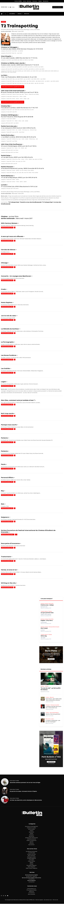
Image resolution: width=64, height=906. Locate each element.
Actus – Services (27, 1)
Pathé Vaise (6, 155)
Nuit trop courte (7, 413)
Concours (34, 1)
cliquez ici (35, 876)
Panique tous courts (9, 425)
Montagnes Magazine (31, 865)
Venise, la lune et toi (9, 570)
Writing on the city (8, 583)
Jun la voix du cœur (9, 315)
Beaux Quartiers (31, 855)
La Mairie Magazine (31, 858)
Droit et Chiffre (18, 1)
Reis (3, 504)
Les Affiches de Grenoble (31, 851)
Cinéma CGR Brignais (9, 115)
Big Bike (31, 862)
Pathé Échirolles (7, 135)
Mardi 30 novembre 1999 (7, 227)
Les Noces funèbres (9, 355)
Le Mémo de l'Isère (31, 854)
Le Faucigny (31, 859)
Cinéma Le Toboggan (9, 47)
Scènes (31, 833)
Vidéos (40, 1)
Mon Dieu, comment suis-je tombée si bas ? (18, 400)
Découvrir (26, 13)
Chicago (4, 263)
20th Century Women (9, 223)
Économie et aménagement (31, 826)
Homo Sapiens (7, 302)
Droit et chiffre (31, 829)
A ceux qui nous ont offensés (12, 236)
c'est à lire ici (51, 761)
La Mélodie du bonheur (10, 329)
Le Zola (4, 185)
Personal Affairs (7, 477)
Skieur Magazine (31, 866)
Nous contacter (31, 894)
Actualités (12, 13)
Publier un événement (31, 840)
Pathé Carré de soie (9, 126)
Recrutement (31, 844)
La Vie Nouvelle (31, 852)
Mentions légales (39, 899)
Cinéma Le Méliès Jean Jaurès (13, 63)
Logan (3, 381)
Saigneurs (5, 517)
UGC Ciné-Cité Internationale (13, 90)
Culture (19, 13)
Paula (3, 464)
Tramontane (6, 556)
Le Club (4, 75)
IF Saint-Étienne (31, 861)
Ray (2, 491)
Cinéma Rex (6, 106)
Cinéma (3, 21)
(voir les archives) (51, 763)
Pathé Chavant (7, 166)
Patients (4, 438)
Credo (3, 289)
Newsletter (45, 1)
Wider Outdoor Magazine (31, 868)
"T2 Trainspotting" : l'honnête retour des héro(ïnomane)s (25, 202)
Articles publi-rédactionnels (31, 837)
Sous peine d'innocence (10, 543)
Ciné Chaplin (6, 56)
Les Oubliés (5, 368)
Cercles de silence (8, 249)
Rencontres (31, 836)
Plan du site (55, 899)
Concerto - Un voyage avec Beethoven (16, 276)
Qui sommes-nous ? (48, 899)
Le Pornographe (7, 342)
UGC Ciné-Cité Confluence (11, 144)
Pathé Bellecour (7, 175)
